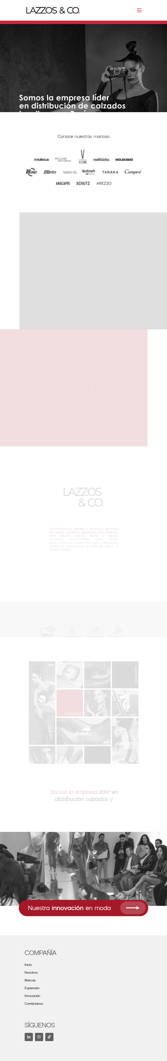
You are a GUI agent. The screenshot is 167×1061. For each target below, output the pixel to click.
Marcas (30, 980)
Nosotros (31, 972)
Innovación (32, 996)
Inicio (28, 964)
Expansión (32, 988)
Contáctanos (34, 1003)
